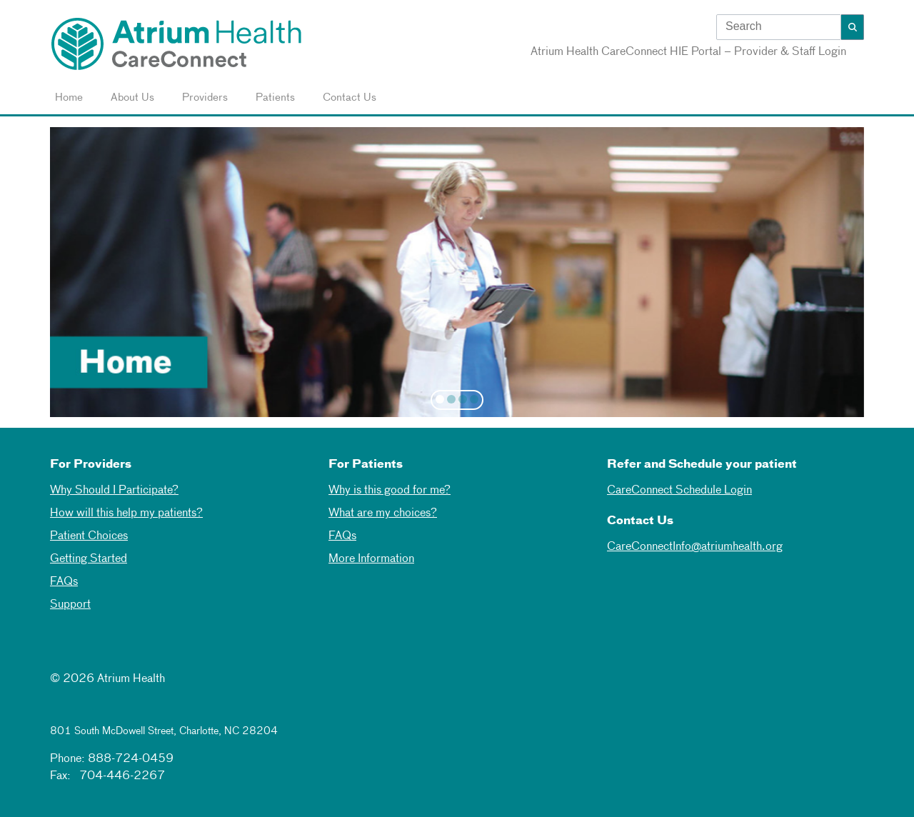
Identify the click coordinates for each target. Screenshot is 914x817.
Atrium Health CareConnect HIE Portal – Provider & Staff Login (688, 52)
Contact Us (347, 98)
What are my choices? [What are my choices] (382, 513)
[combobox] (778, 29)
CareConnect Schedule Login (679, 490)
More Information (371, 559)
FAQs (64, 582)
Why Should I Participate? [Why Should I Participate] (114, 490)
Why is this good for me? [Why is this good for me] (389, 490)
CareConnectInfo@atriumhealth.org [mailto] (695, 547)
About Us (130, 98)
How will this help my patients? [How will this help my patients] (126, 513)
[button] (852, 27)
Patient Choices (89, 536)
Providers (202, 98)
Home (66, 98)
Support (70, 605)
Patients (273, 98)
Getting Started (88, 559)
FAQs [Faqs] (342, 536)
